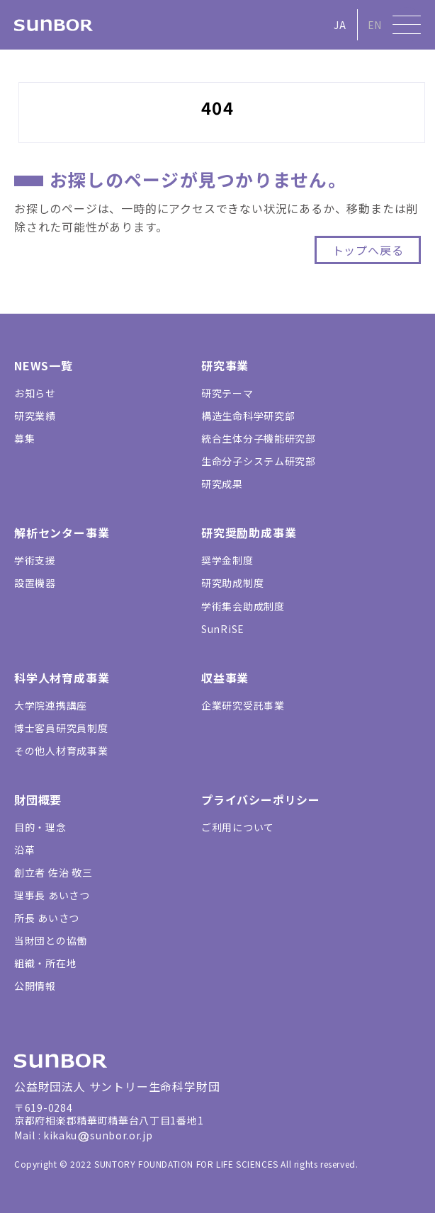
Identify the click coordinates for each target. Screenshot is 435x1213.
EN (375, 25)
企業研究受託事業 (243, 705)
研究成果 (222, 484)
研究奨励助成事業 (248, 532)
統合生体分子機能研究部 (258, 438)
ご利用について (237, 827)
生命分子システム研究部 (258, 461)
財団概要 (38, 799)
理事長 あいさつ (52, 895)
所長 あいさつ (46, 918)
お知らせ (35, 393)
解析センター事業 (61, 532)
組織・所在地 (45, 963)
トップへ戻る (368, 249)
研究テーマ (227, 393)
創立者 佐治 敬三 (53, 872)
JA (340, 25)
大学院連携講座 (50, 705)
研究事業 (225, 365)
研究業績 (35, 416)
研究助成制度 (232, 583)
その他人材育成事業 (61, 751)
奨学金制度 (227, 560)
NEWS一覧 (43, 365)
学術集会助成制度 (243, 606)
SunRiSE (222, 629)
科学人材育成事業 (61, 677)
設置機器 (35, 583)
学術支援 (35, 560)
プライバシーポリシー (260, 799)
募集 (24, 438)
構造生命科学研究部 (248, 416)
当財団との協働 (50, 940)
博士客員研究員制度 (61, 728)
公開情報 (35, 986)
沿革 (24, 850)
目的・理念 (40, 827)
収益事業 (225, 677)
